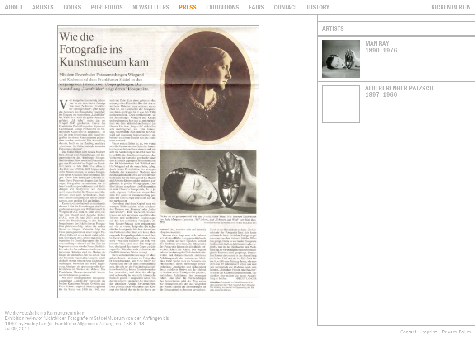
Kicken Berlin (450, 7)
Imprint (429, 332)
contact (285, 7)
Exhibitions (222, 7)
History (318, 7)
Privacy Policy (456, 332)
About (14, 7)
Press (188, 7)
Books (72, 7)
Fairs (256, 7)
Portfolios (107, 7)
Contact (408, 332)
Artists (43, 7)
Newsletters (150, 7)
